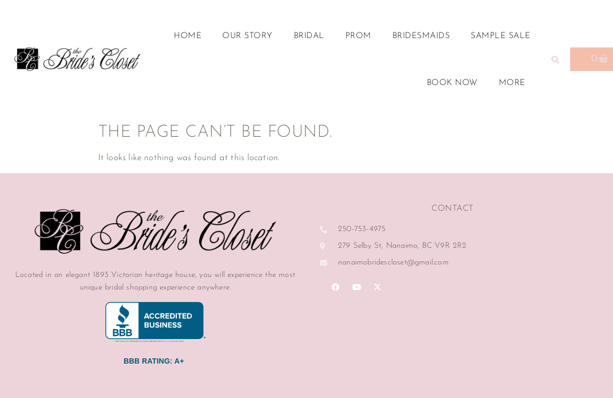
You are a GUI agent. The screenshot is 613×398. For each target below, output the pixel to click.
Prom (358, 36)
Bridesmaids (421, 36)
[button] (555, 59)
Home (187, 36)
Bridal (309, 36)
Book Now (452, 83)
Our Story (247, 36)
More (515, 83)
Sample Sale (501, 36)
